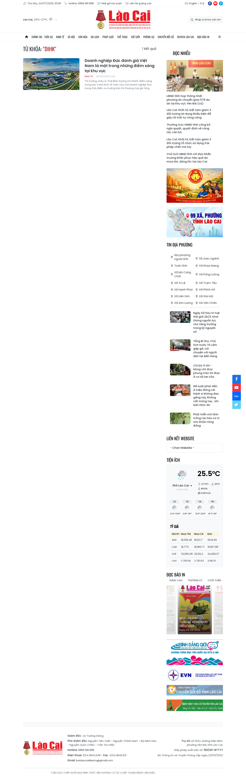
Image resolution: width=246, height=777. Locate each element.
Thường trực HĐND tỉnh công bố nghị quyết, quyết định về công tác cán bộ (188, 128)
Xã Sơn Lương (181, 303)
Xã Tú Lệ (177, 283)
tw (236, 404)
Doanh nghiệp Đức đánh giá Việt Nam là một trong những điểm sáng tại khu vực (119, 66)
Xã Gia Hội (204, 296)
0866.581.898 (86, 750)
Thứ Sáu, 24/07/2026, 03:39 (42, 3)
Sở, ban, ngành (207, 258)
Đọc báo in (203, 37)
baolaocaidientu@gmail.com (94, 760)
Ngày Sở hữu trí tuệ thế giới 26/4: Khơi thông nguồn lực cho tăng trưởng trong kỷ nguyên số (206, 322)
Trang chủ (26, 37)
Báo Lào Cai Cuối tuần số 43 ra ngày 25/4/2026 (193, 622)
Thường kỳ (195, 580)
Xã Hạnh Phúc (181, 290)
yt (215, 3)
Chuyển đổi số (166, 37)
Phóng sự (148, 37)
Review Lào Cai (185, 37)
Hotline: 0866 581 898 (79, 3)
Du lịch (95, 37)
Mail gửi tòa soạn (109, 3)
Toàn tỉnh (178, 266)
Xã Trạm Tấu (206, 283)
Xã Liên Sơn (180, 296)
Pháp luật (108, 37)
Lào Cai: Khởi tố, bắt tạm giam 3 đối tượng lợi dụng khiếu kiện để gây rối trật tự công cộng (189, 113)
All (219, 37)
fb (210, 3)
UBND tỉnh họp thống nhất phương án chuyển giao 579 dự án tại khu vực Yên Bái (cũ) (188, 99)
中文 (202, 3)
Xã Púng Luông (207, 274)
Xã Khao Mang (207, 266)
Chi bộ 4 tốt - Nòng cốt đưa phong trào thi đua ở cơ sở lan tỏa (206, 371)
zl (221, 3)
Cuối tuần (214, 580)
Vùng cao (176, 580)
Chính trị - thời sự (42, 37)
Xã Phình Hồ (205, 290)
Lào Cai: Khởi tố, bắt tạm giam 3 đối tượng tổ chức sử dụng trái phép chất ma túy (189, 143)
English (193, 3)
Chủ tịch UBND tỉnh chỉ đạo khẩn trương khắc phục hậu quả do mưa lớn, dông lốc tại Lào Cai (189, 158)
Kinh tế (60, 37)
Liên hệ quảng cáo (138, 3)
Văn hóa (82, 37)
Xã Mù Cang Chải (180, 274)
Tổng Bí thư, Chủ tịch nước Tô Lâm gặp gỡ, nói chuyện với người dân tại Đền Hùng (205, 348)
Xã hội (71, 37)
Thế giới (135, 37)
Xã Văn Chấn (206, 303)
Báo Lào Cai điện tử (123, 19)
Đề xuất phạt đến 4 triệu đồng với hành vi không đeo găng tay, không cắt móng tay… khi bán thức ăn (206, 395)
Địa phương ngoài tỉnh (180, 257)
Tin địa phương (179, 244)
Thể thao (122, 37)
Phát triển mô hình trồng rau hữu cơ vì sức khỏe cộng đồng (206, 420)
